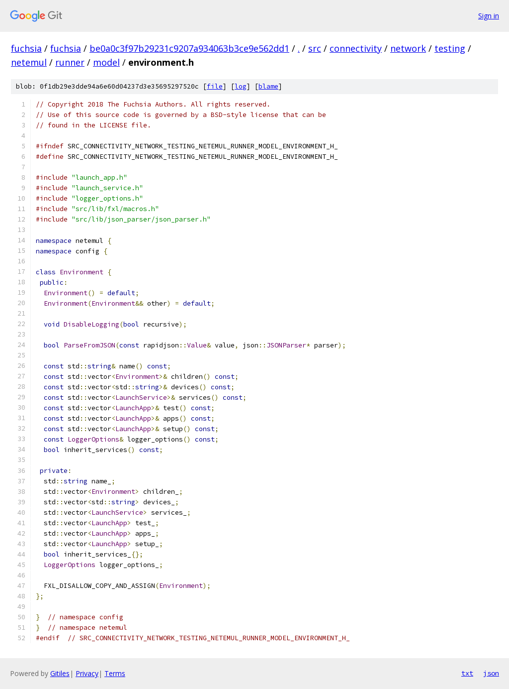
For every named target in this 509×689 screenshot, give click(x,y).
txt (467, 673)
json (491, 673)
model (106, 62)
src (314, 48)
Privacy (87, 673)
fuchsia (26, 48)
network (408, 48)
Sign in (488, 15)
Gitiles (60, 673)
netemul (29, 62)
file (215, 86)
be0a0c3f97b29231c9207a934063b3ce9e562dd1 (189, 48)
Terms (114, 673)
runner (70, 62)
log (241, 86)
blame (268, 86)
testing (449, 48)
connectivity (356, 48)
